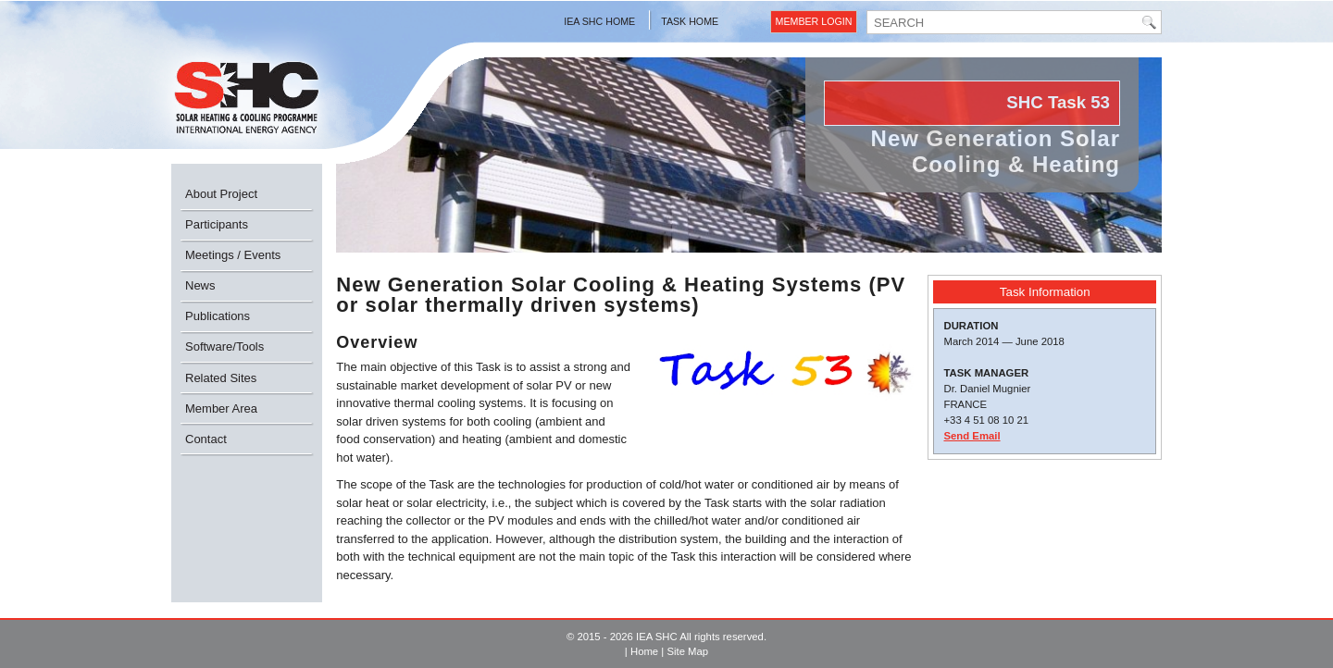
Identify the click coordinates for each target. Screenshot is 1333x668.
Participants (216, 224)
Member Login (814, 21)
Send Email (971, 435)
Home (644, 651)
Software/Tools (224, 346)
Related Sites (220, 378)
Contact (206, 439)
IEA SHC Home (599, 21)
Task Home (689, 21)
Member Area (221, 408)
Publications (217, 316)
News (200, 285)
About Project (221, 194)
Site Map (687, 651)
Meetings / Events (232, 255)
